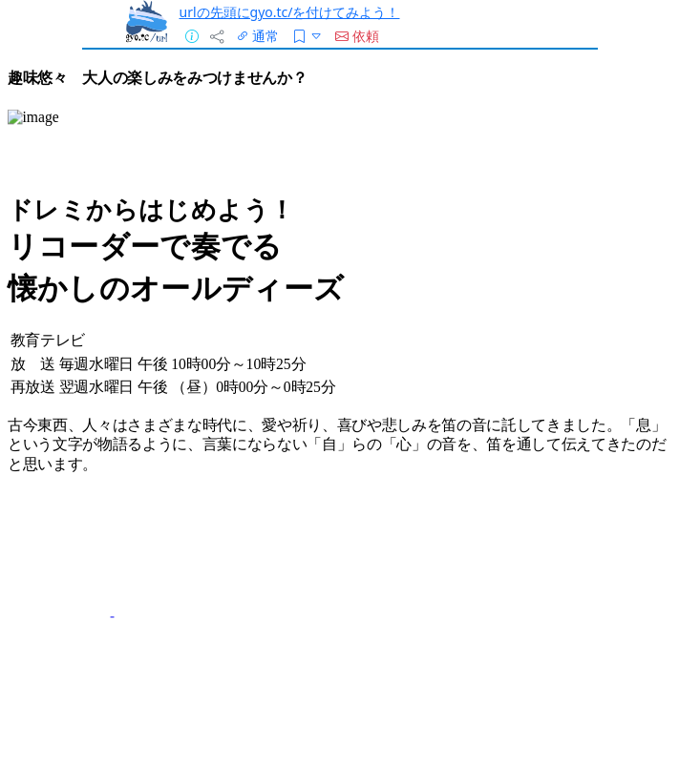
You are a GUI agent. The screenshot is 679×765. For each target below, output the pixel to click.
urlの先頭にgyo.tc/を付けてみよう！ (290, 12)
